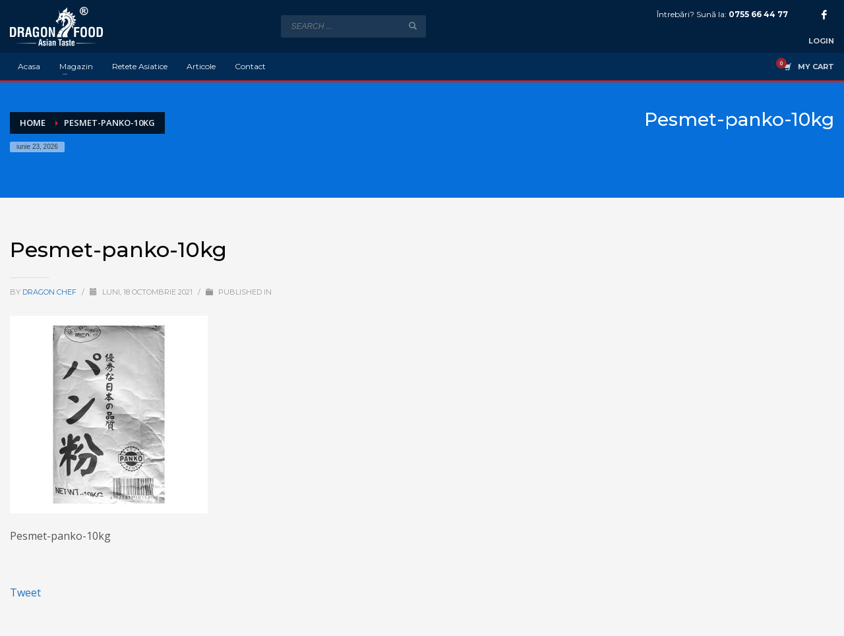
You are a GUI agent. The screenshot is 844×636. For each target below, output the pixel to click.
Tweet (25, 592)
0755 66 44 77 (758, 14)
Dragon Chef (50, 292)
